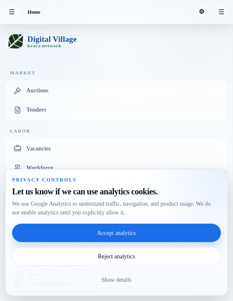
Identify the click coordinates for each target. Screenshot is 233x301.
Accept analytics (116, 233)
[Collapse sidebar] (11, 12)
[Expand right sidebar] (221, 12)
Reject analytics (116, 256)
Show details (116, 280)
